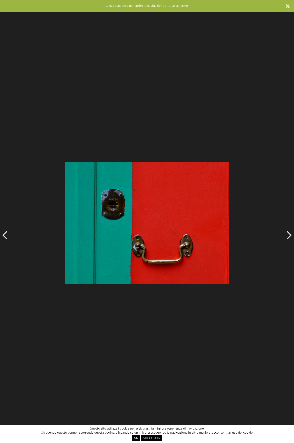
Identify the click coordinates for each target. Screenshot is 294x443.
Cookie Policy (151, 438)
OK (136, 438)
